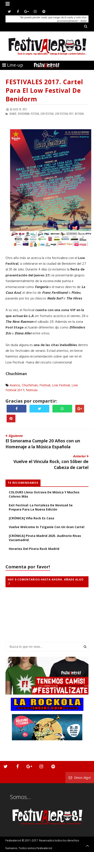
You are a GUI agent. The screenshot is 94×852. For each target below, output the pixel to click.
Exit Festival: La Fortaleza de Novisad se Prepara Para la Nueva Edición (41, 507)
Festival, (35, 113)
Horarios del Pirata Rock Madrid (34, 549)
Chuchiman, (24, 113)
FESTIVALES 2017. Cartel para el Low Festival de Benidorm (44, 90)
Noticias (32, 390)
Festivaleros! (13, 840)
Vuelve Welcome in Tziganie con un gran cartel (46, 527)
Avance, (13, 113)
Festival (44, 385)
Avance (15, 385)
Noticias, (79, 113)
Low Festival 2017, (64, 113)
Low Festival (61, 385)
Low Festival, (47, 113)
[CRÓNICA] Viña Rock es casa (31, 518)
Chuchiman (30, 385)
